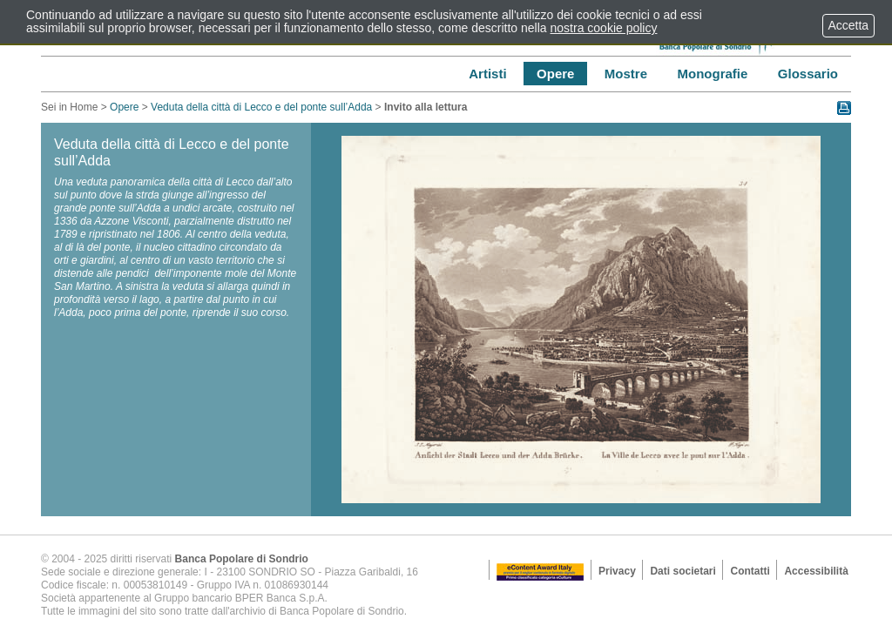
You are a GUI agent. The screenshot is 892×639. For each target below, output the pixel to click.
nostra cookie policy (604, 28)
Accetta (848, 25)
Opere (124, 107)
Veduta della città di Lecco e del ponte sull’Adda (261, 107)
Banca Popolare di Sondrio (241, 559)
